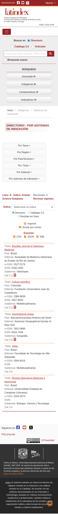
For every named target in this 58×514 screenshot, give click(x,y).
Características (28, 92)
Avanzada (28, 76)
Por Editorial (24, 172)
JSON (29, 236)
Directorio (36, 40)
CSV (17, 236)
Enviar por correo (30, 227)
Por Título (23, 165)
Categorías (28, 84)
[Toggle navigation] (6, 32)
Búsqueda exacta (17, 60)
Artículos (40, 46)
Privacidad (48, 440)
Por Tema (23, 145)
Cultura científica (21, 282)
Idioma (49, 3)
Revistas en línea (28, 216)
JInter (15, 346)
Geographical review (23, 314)
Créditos (19, 474)
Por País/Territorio (24, 159)
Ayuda (11, 434)
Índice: (7, 207)
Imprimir (30, 223)
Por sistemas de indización (23, 178)
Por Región (23, 152)
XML (41, 236)
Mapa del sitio (9, 474)
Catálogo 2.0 (21, 46)
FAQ (3, 434)
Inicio (10, 110)
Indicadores (28, 99)
